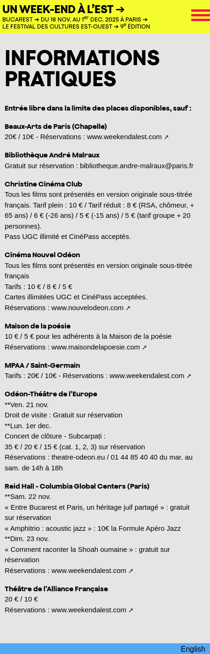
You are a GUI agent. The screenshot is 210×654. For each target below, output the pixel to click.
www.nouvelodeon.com (87, 308)
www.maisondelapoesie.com (95, 347)
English (193, 649)
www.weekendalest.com (124, 137)
